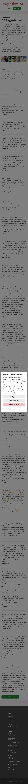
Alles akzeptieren (14, 404)
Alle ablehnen (14, 401)
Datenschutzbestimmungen (18, 410)
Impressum (6, 410)
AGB (10, 410)
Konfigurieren (10, 393)
